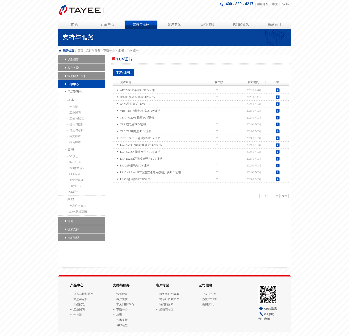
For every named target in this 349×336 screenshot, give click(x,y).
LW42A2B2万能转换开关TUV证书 (141, 158)
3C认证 (73, 156)
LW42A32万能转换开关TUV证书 (140, 151)
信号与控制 (76, 124)
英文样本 (75, 136)
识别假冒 (73, 59)
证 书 (121, 50)
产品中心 (107, 24)
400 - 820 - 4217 (240, 4)
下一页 (274, 196)
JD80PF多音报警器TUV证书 (137, 97)
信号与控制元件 (83, 294)
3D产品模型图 (78, 211)
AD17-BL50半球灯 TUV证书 (137, 90)
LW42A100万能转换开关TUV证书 (141, 145)
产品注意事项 (77, 206)
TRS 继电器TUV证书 (133, 124)
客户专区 (174, 24)
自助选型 (73, 237)
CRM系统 (270, 308)
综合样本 (75, 142)
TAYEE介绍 (209, 294)
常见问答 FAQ (76, 76)
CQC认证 (75, 174)
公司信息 (207, 24)
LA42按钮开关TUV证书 (135, 165)
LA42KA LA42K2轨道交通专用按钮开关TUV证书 (150, 172)
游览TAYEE (209, 299)
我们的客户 (166, 304)
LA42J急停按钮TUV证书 (135, 179)
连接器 (73, 106)
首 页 (74, 24)
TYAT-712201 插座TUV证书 (137, 117)
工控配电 (79, 304)
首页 (80, 50)
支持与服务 (141, 24)
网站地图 (262, 4)
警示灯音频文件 (169, 299)
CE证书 (74, 191)
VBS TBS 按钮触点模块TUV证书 (140, 110)
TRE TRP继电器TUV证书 (135, 131)
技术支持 (73, 229)
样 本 (70, 100)
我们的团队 (240, 24)
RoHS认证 (75, 162)
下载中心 (109, 50)
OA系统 (269, 314)
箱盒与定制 (76, 130)
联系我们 (274, 24)
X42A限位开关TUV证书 (135, 104)
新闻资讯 (208, 304)
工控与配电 (76, 118)
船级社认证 (76, 180)
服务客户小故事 (169, 294)
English (286, 4)
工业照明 (75, 112)
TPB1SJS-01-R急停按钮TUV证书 (140, 138)
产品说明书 (74, 91)
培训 (70, 221)
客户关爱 (73, 67)
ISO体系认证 (77, 168)
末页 (284, 196)
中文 (275, 4)
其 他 (70, 199)
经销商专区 (166, 309)
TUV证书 (75, 185)
